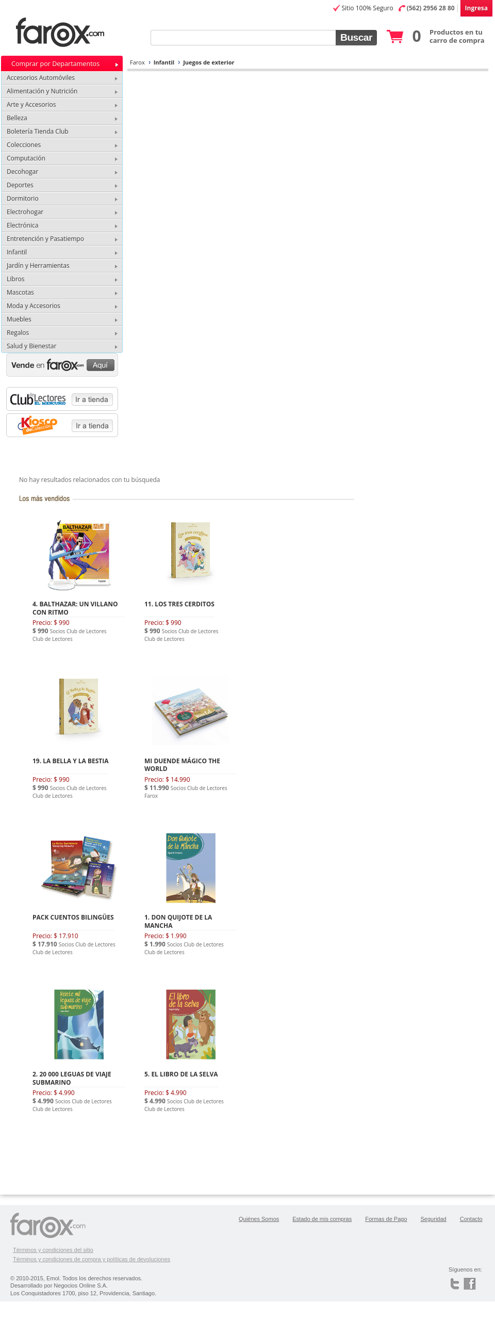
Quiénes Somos (259, 1219)
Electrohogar (25, 211)
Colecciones (24, 144)
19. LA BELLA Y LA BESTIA (70, 761)
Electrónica (22, 225)
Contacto (471, 1219)
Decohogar (22, 171)
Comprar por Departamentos (55, 63)
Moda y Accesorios (33, 305)
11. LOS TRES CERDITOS (179, 604)
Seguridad (434, 1219)
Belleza (17, 118)
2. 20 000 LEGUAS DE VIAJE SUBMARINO (71, 1078)
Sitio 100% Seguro (367, 8)
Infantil (164, 62)
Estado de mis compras (322, 1219)
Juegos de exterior (208, 62)
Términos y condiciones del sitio (53, 1250)
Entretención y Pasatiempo (45, 238)
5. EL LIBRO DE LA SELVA (181, 1074)
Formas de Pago (386, 1219)
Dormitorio (23, 198)
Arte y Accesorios (31, 104)
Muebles (19, 319)
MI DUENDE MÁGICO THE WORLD (182, 765)
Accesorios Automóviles (41, 77)
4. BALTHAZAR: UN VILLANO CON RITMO (75, 608)
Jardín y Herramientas (38, 265)
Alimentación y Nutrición (42, 91)
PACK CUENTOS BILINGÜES (73, 917)
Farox (137, 62)
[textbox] (243, 37)
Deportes (20, 185)
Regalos (18, 332)
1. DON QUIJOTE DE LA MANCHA (178, 921)
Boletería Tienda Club (38, 131)
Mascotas (20, 292)
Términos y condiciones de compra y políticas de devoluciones (91, 1259)
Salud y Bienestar (31, 346)
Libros (15, 279)
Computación (26, 158)
